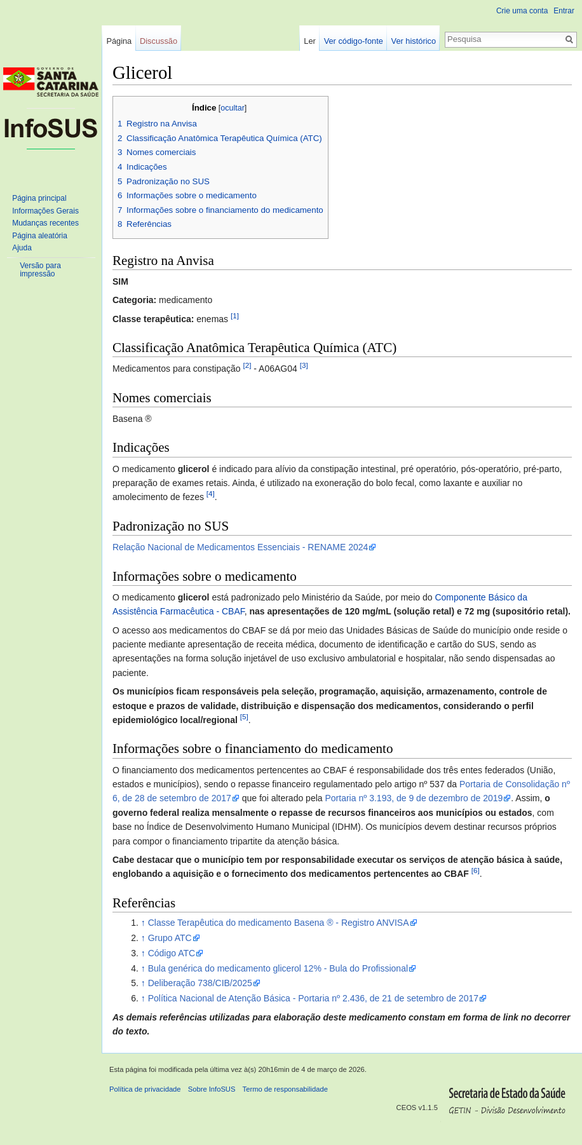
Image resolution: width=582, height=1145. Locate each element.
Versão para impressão (40, 270)
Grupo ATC (170, 938)
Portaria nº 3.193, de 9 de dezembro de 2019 (414, 798)
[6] (475, 871)
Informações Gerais (45, 211)
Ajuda (22, 247)
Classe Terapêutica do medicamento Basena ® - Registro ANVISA (278, 923)
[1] (235, 315)
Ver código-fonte (353, 41)
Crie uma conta (522, 10)
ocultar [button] (232, 108)
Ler (310, 41)
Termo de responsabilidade (285, 1089)
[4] (210, 494)
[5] (244, 716)
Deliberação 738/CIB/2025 (200, 983)
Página (119, 41)
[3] (304, 366)
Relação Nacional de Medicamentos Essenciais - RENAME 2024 (240, 547)
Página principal (39, 198)
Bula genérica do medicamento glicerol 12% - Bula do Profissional (278, 968)
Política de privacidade (145, 1089)
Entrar (563, 10)
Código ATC (171, 953)
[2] (247, 366)
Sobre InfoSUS (212, 1089)
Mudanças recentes (45, 223)
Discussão (158, 41)
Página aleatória (39, 235)
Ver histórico (413, 41)
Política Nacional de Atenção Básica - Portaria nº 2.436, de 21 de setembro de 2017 (313, 998)
